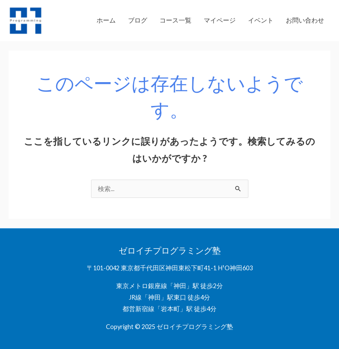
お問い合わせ (305, 20)
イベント (260, 20)
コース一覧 (175, 20)
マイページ (220, 20)
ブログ (137, 20)
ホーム (106, 20)
